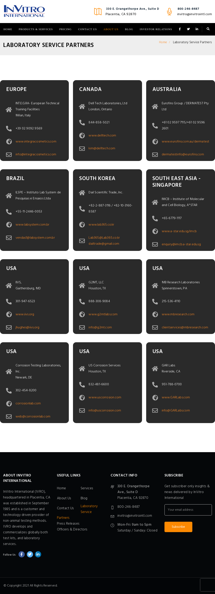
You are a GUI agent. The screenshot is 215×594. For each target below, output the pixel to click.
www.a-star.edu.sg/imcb (179, 231)
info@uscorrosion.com (105, 410)
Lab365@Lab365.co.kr (104, 238)
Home (7, 29)
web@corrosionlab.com (33, 416)
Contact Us (87, 29)
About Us (110, 29)
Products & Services (36, 29)
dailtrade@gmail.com (104, 244)
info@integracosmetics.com (36, 154)
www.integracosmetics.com (36, 141)
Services (87, 488)
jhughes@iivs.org (27, 327)
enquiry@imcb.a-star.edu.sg (181, 244)
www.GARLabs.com (176, 397)
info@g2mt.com (100, 327)
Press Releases (68, 523)
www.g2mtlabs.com (103, 314)
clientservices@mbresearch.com (185, 327)
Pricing (65, 29)
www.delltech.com (102, 135)
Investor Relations (156, 29)
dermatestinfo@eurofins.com (183, 154)
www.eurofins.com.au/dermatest (185, 141)
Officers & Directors (72, 529)
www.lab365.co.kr (101, 224)
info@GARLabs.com (176, 410)
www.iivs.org (25, 314)
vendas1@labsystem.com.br (35, 238)
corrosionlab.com (28, 403)
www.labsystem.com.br (32, 224)
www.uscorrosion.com (105, 397)
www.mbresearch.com (178, 314)
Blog (129, 29)
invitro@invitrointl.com (194, 14)
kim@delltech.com (102, 148)
